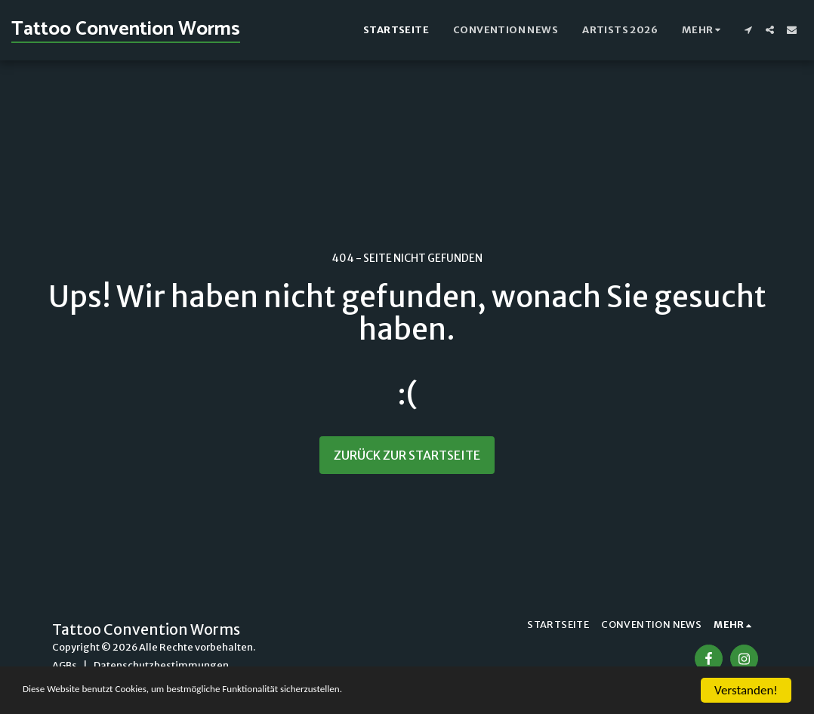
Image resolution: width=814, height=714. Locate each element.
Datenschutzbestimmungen (161, 665)
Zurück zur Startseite (407, 455)
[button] (748, 30)
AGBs (64, 665)
